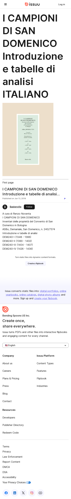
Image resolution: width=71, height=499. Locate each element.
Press (5, 385)
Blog (4, 393)
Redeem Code (10, 432)
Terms (5, 446)
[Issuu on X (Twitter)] (23, 493)
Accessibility (9, 477)
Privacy (6, 451)
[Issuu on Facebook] (6, 493)
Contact (7, 401)
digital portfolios (49, 291)
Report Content (11, 461)
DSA (4, 472)
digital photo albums (49, 294)
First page (8, 182)
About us (7, 363)
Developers (8, 417)
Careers (6, 370)
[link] (61, 4)
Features (41, 370)
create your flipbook (45, 298)
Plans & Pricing (10, 378)
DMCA (6, 466)
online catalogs (27, 294)
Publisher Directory (13, 425)
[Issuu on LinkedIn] (14, 493)
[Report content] (65, 199)
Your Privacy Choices (16, 482)
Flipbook (42, 378)
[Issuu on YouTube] (40, 493)
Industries (42, 385)
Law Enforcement (12, 456)
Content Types (45, 363)
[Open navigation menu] (5, 4)
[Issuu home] (32, 4)
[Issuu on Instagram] (32, 493)
